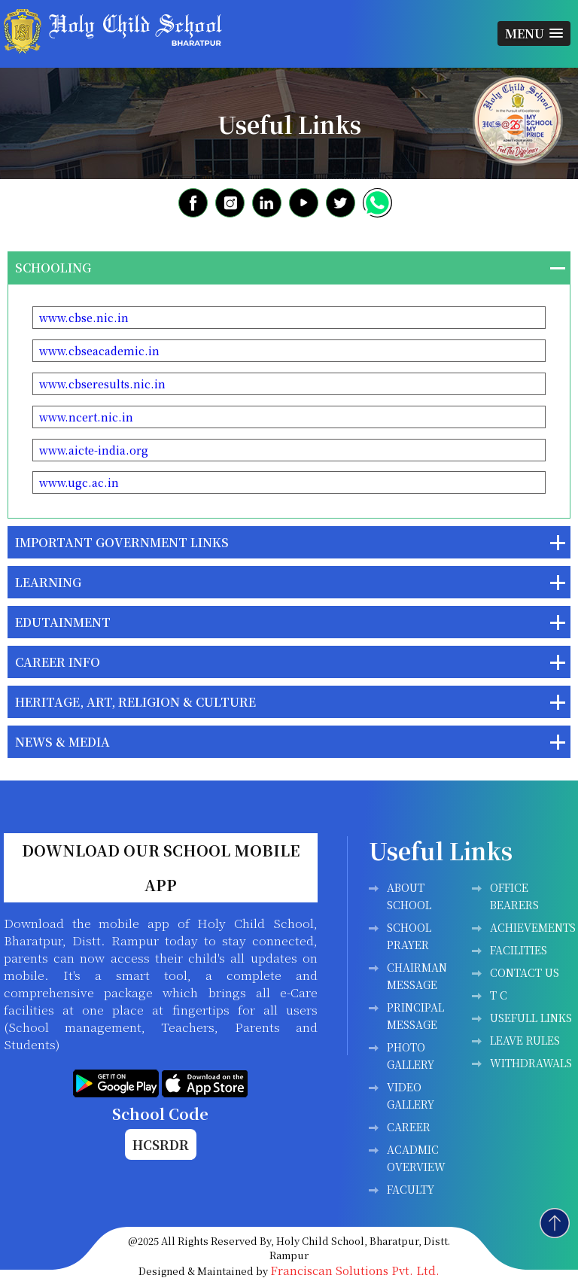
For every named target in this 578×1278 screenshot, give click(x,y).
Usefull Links (531, 1017)
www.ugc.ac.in (79, 482)
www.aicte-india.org (93, 450)
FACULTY (410, 1189)
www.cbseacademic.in (99, 350)
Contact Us (524, 972)
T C (498, 995)
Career (408, 1126)
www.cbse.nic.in (84, 317)
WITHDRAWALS (531, 1062)
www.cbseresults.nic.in (102, 383)
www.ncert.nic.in (86, 416)
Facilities (518, 949)
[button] (533, 33)
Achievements (533, 927)
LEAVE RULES (525, 1040)
